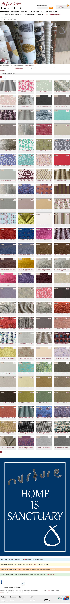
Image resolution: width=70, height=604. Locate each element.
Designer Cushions (51, 574)
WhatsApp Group (19, 68)
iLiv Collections (3, 597)
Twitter (31, 597)
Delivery (20, 597)
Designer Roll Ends (32, 564)
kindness (48, 590)
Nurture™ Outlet (32, 600)
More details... (3, 70)
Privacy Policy (3, 601)
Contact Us (21, 600)
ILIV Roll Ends (28, 65)
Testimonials (12, 600)
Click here (2, 592)
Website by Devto (9, 601)
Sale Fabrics (3, 600)
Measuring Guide (13, 597)
